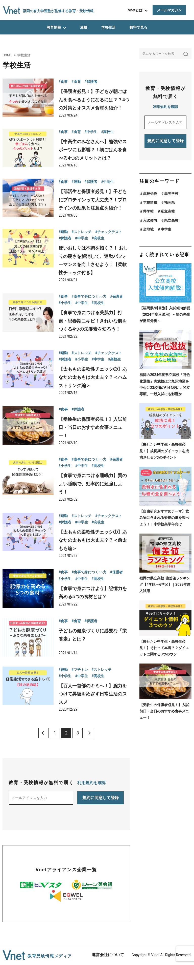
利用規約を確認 (91, 782)
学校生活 (108, 27)
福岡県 (169, 202)
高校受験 (150, 194)
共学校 (148, 211)
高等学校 (171, 194)
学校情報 (150, 202)
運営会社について (108, 954)
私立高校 (168, 211)
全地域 (148, 229)
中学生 (166, 229)
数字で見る (138, 27)
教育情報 (54, 27)
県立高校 (171, 220)
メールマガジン (169, 10)
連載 (83, 27)
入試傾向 (150, 220)
